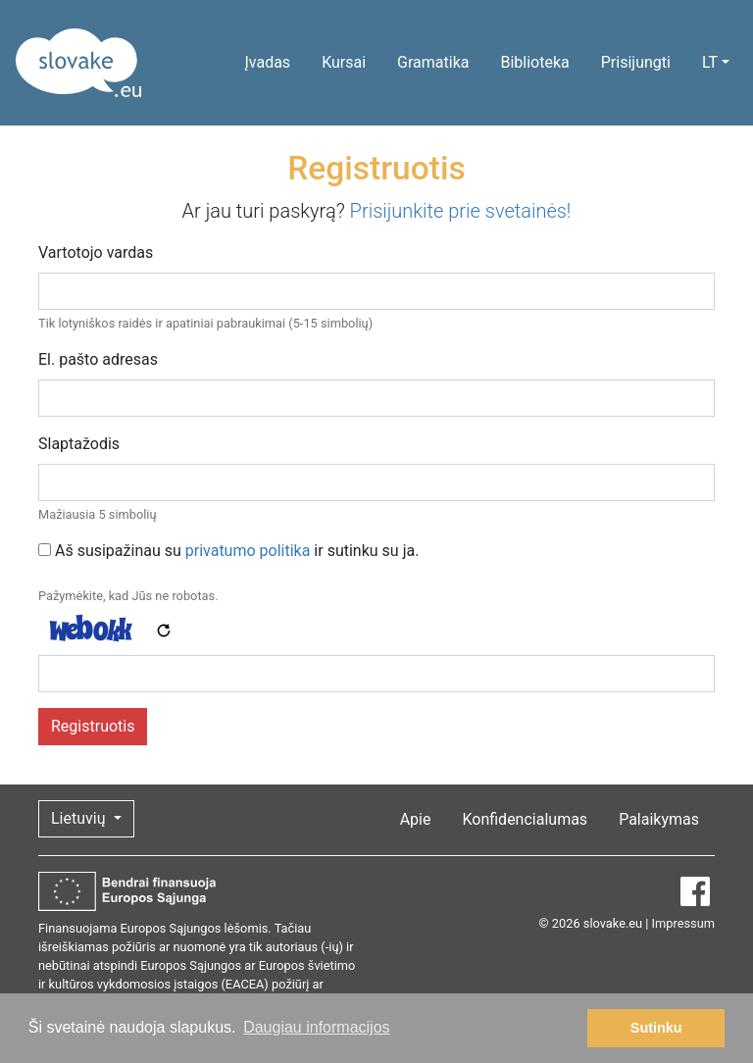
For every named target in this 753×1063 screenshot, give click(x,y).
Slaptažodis (79, 443)
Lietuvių (80, 818)
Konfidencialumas (524, 819)
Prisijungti (636, 62)
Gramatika (433, 62)
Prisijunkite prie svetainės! (461, 211)
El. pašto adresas (98, 359)
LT (710, 62)
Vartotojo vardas (95, 252)
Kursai (344, 62)
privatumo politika (248, 550)
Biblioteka (534, 62)
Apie (415, 819)
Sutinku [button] (656, 1028)
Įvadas (267, 62)
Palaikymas (659, 819)
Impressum (683, 923)
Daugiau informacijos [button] (316, 1027)
